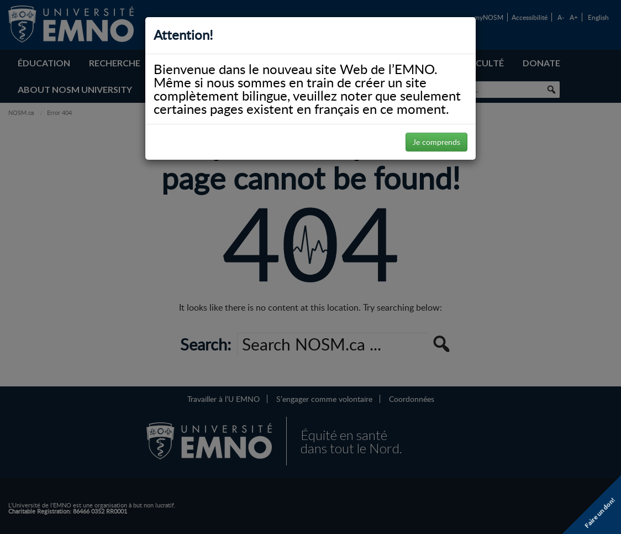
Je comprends (436, 142)
